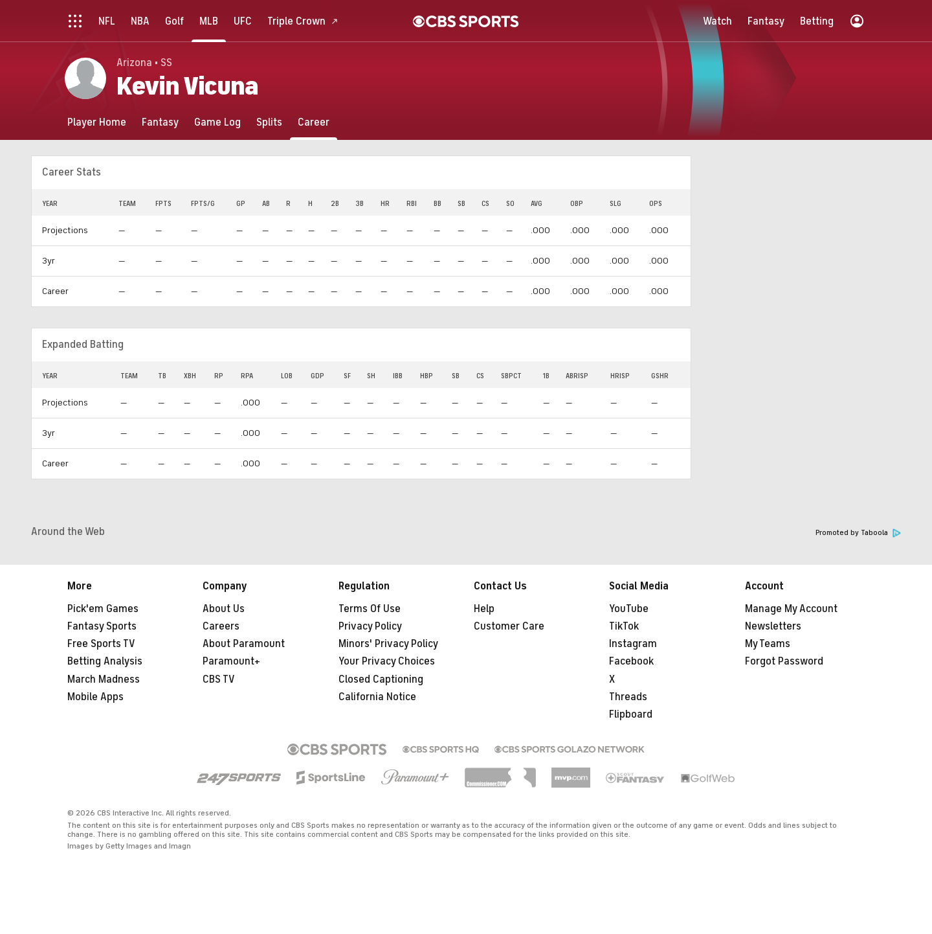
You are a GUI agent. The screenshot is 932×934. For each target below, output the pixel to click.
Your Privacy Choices (386, 661)
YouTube (629, 608)
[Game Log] (217, 122)
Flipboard (630, 714)
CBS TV (219, 679)
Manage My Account (791, 608)
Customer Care (509, 626)
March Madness (103, 679)
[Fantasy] (160, 122)
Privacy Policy (370, 626)
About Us (224, 608)
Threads (628, 696)
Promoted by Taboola (858, 533)
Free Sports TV (101, 643)
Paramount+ (231, 661)
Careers (221, 626)
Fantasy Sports (102, 626)
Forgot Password (784, 661)
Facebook (631, 661)
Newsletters (773, 626)
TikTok (624, 626)
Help (484, 608)
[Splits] (269, 122)
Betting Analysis (104, 661)
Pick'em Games (103, 608)
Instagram (633, 643)
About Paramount (244, 643)
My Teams (767, 643)
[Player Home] (97, 122)
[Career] (313, 122)
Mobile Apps (95, 696)
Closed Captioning (380, 679)
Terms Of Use (369, 608)
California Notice (377, 696)
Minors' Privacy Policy (388, 643)
